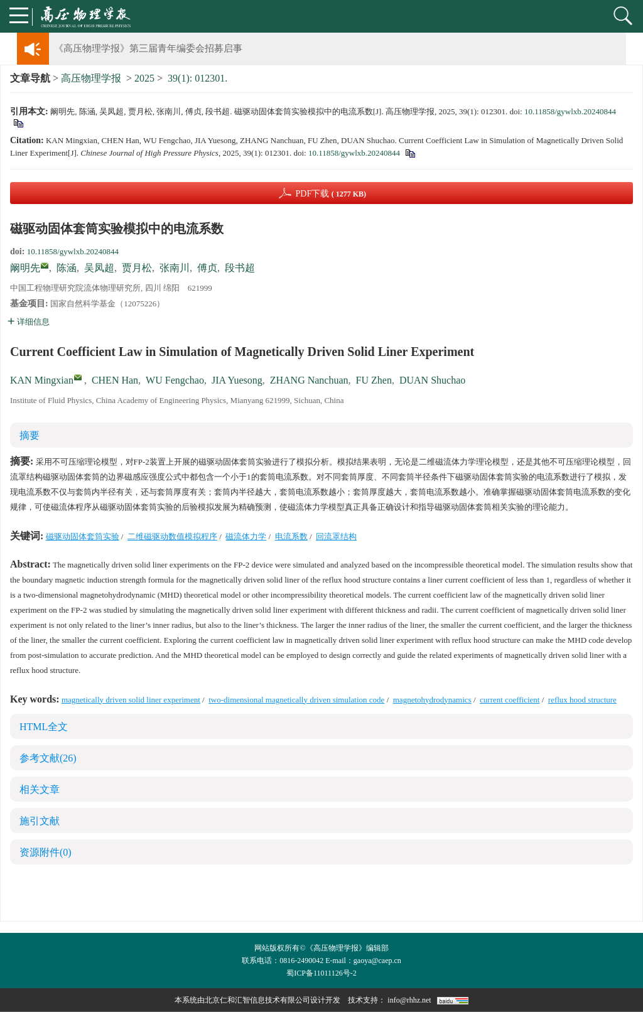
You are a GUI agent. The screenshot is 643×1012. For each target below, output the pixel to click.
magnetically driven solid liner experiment (131, 699)
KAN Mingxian (41, 380)
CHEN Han (115, 380)
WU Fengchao (175, 380)
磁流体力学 (245, 536)
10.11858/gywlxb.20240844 (570, 111)
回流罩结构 (336, 536)
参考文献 (48, 758)
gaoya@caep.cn (377, 960)
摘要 (29, 435)
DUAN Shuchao (432, 380)
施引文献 (39, 821)
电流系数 (291, 536)
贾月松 (137, 267)
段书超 (240, 267)
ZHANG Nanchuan (309, 380)
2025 (144, 78)
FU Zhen (374, 380)
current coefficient (509, 699)
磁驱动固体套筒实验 (82, 536)
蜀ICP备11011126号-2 (321, 973)
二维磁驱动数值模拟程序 (172, 536)
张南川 (174, 267)
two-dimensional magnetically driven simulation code (296, 699)
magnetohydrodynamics (432, 699)
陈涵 (67, 267)
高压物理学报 (91, 78)
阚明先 (25, 267)
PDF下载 (330, 193)
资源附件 (45, 852)
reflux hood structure (582, 699)
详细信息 (29, 321)
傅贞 (207, 267)
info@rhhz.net (409, 1000)
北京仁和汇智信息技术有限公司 (257, 1000)
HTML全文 (43, 726)
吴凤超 (99, 267)
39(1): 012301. (197, 78)
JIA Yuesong (237, 380)
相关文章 (39, 789)
